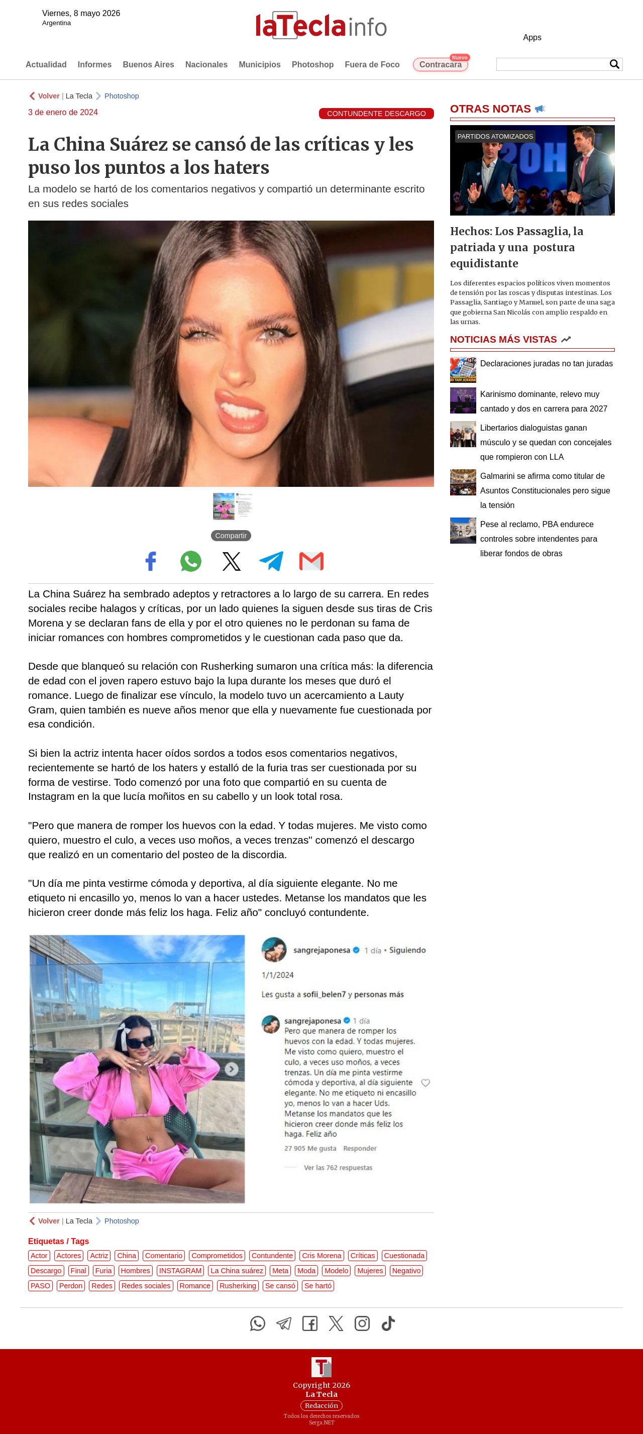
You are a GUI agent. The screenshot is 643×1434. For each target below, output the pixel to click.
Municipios (260, 64)
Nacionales (206, 64)
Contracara (443, 63)
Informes (95, 64)
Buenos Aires (148, 64)
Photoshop (313, 64)
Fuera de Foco (372, 64)
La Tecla (79, 96)
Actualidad (46, 64)
